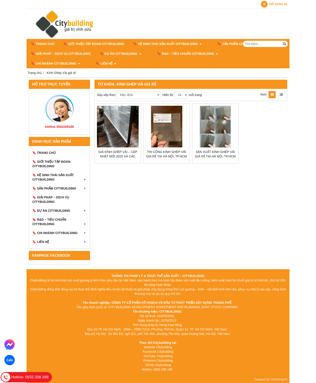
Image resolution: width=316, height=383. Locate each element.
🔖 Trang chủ (42, 44)
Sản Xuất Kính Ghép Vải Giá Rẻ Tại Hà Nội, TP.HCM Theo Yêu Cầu (215, 156)
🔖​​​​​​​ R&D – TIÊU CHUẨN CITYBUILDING (180, 53)
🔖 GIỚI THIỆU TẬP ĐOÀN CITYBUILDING (93, 44)
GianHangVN (279, 379)
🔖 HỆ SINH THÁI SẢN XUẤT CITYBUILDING (167, 44)
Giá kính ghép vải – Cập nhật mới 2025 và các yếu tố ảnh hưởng (117, 156)
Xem (263, 94)
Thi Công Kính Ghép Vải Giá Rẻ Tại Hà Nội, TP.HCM (166, 154)
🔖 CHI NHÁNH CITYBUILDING (244, 53)
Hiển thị (167, 95)
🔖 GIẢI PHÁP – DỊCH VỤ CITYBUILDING (61, 53)
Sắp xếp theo (106, 95)
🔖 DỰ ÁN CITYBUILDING (121, 53)
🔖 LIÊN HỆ (41, 63)
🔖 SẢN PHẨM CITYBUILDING (235, 44)
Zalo (9, 360)
